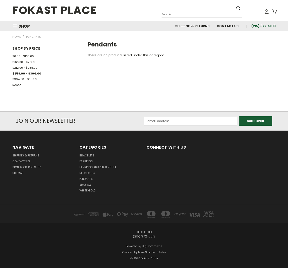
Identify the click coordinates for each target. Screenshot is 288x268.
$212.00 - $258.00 (24, 68)
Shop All (85, 185)
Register (34, 167)
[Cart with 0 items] (274, 11)
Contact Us (227, 26)
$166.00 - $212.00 (24, 62)
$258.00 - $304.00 (26, 73)
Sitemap (17, 173)
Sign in (17, 167)
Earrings (86, 161)
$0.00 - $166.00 (23, 56)
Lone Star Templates (152, 252)
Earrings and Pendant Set (97, 167)
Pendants (86, 179)
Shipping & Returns (192, 26)
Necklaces (87, 173)
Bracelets (86, 155)
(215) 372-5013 (263, 26)
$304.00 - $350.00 (25, 79)
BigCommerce (152, 246)
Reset (16, 85)
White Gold (87, 190)
